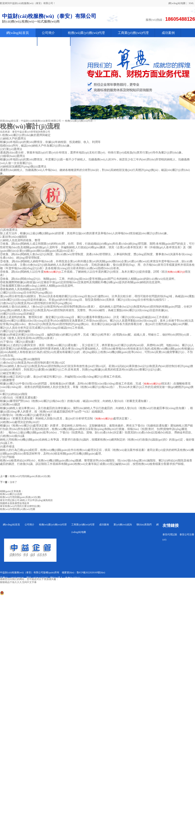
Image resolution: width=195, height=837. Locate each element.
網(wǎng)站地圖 (176, 3)
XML (191, 3)
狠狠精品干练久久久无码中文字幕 (18, 582)
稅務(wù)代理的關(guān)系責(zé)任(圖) (30, 476)
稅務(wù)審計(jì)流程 (11, 494)
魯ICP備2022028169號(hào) (91, 572)
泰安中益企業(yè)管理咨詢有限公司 (31, 131)
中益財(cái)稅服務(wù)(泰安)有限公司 (41, 120)
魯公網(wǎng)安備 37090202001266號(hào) (24, 594)
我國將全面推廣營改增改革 (14, 503)
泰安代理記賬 (169, 534)
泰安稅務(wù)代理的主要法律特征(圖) (20, 506)
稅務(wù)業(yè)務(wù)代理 (79, 120)
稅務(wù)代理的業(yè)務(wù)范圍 (17, 509)
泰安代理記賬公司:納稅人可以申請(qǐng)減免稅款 (26, 500)
